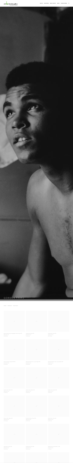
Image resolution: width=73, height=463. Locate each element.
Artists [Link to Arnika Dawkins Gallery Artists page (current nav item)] (41, 3)
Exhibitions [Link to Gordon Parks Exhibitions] (15, 305)
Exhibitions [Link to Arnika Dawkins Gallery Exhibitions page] (46, 3)
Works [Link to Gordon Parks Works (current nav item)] (5, 305)
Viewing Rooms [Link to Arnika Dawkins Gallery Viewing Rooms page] (64, 3)
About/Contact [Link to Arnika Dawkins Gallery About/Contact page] (53, 3)
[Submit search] (68, 3)
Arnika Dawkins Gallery (11, 3)
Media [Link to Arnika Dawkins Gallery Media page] (58, 3)
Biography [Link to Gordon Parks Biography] (10, 305)
